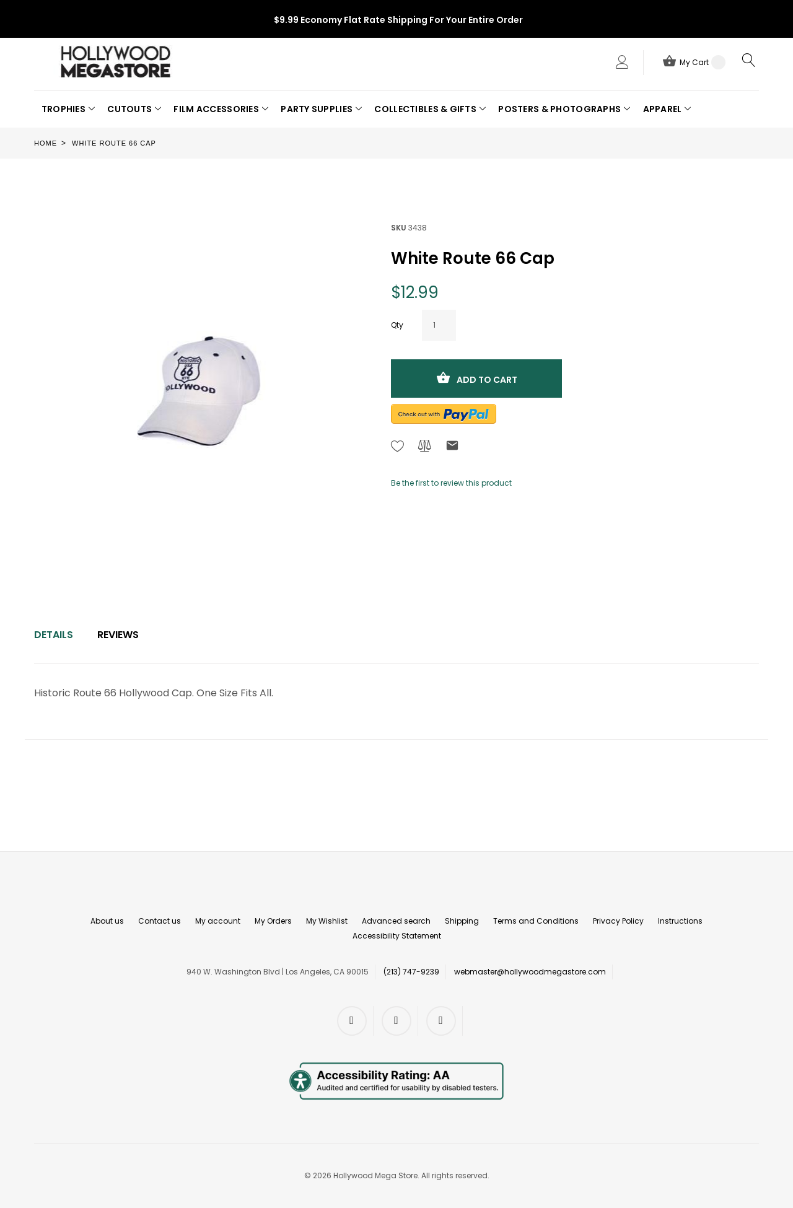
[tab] (53, 635)
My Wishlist (327, 921)
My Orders (273, 921)
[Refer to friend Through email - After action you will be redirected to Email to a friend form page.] (452, 447)
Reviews (118, 635)
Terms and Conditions (536, 921)
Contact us (159, 921)
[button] (68, 109)
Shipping (462, 921)
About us (107, 921)
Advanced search (396, 921)
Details (53, 635)
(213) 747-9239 (411, 971)
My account (217, 921)
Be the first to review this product (451, 483)
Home (45, 143)
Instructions (680, 921)
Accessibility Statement (397, 935)
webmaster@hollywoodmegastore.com (530, 971)
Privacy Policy (618, 921)
